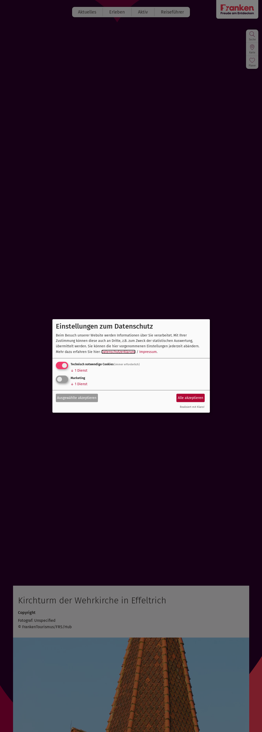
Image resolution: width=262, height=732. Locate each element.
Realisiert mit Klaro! (192, 407)
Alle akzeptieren (190, 398)
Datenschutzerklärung (118, 352)
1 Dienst (79, 370)
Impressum (148, 352)
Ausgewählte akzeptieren (76, 398)
